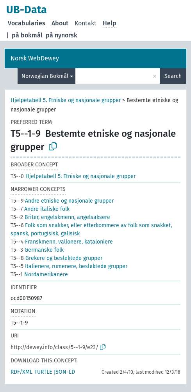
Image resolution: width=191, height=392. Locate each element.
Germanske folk (37, 250)
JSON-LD (64, 372)
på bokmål (27, 35)
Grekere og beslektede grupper (56, 258)
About (60, 23)
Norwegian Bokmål (44, 76)
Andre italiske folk (40, 209)
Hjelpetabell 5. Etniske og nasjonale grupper (66, 100)
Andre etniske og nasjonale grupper (62, 201)
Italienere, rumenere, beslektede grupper (69, 266)
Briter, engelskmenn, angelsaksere (60, 217)
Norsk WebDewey (35, 58)
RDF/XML (21, 372)
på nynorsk (61, 35)
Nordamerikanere (39, 274)
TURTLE (43, 372)
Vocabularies (26, 23)
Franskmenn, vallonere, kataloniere (62, 241)
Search (173, 76)
